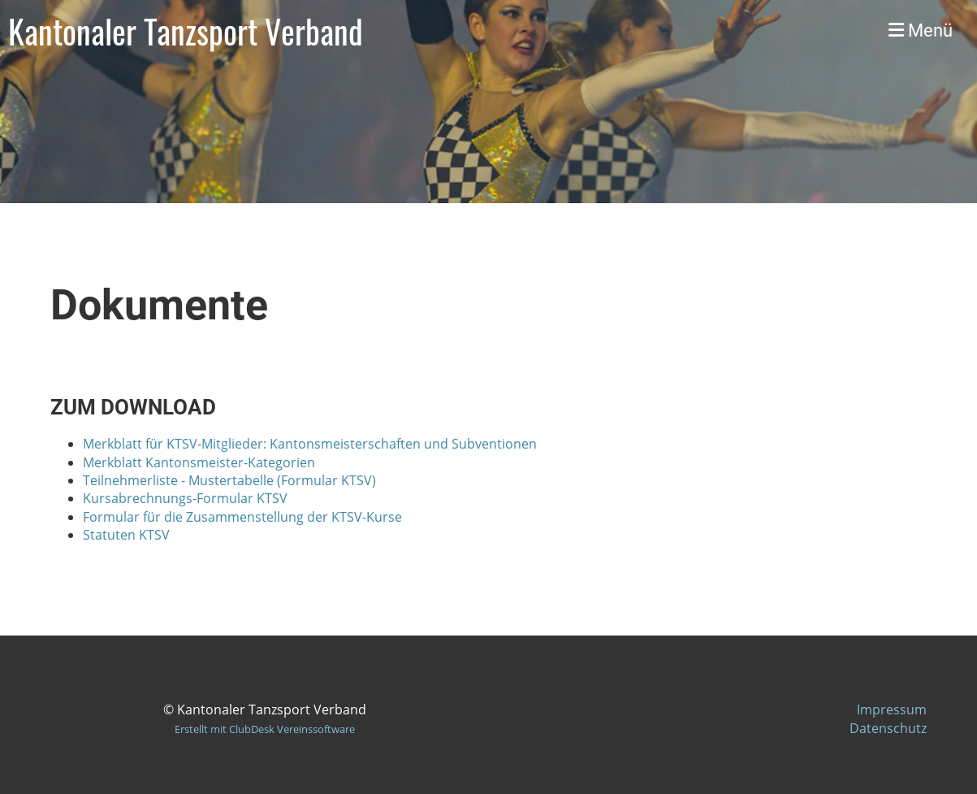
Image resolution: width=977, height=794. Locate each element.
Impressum (892, 709)
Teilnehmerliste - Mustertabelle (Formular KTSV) (231, 480)
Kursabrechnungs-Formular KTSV (185, 498)
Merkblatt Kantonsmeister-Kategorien (199, 462)
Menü (920, 30)
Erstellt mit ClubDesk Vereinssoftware (265, 729)
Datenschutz (888, 728)
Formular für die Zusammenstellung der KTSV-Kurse (242, 517)
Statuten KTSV (126, 535)
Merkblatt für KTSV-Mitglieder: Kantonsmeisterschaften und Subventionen (310, 444)
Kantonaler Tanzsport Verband (185, 31)
